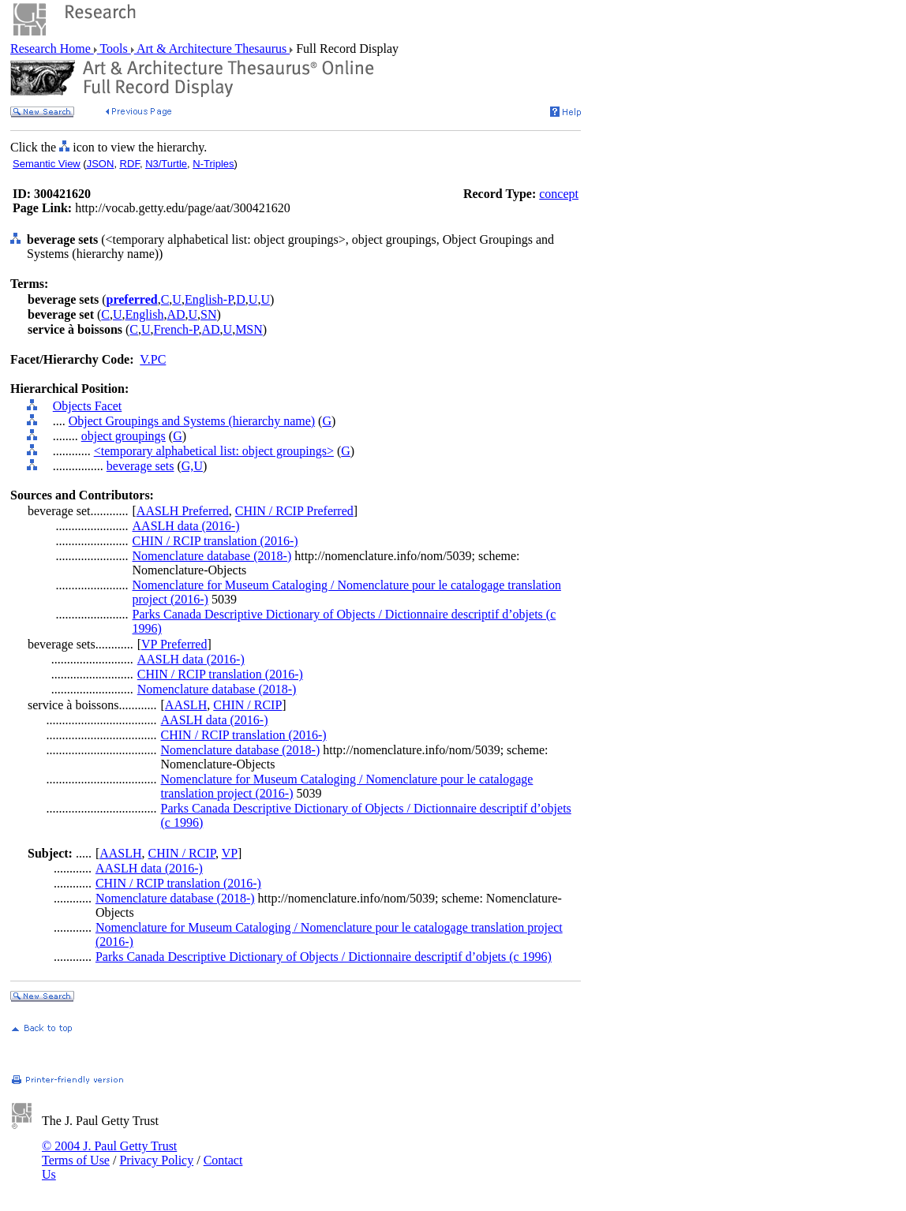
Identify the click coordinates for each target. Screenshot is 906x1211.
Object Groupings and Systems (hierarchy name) (192, 421)
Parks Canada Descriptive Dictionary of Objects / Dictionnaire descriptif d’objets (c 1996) (323, 956)
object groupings (123, 436)
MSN (249, 329)
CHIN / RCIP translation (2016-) (215, 541)
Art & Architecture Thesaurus (212, 48)
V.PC (153, 359)
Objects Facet (87, 406)
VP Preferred (174, 644)
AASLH (186, 705)
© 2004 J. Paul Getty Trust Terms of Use (109, 1153)
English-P (209, 299)
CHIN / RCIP (247, 705)
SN (208, 314)
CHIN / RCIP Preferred (294, 511)
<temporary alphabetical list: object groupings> (214, 451)
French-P (176, 329)
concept (558, 193)
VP (230, 853)
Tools (114, 48)
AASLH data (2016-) (186, 526)
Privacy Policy (156, 1160)
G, (188, 466)
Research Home (52, 48)
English (144, 314)
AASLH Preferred (183, 511)
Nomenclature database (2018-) (212, 556)
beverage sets (140, 466)
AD (176, 314)
